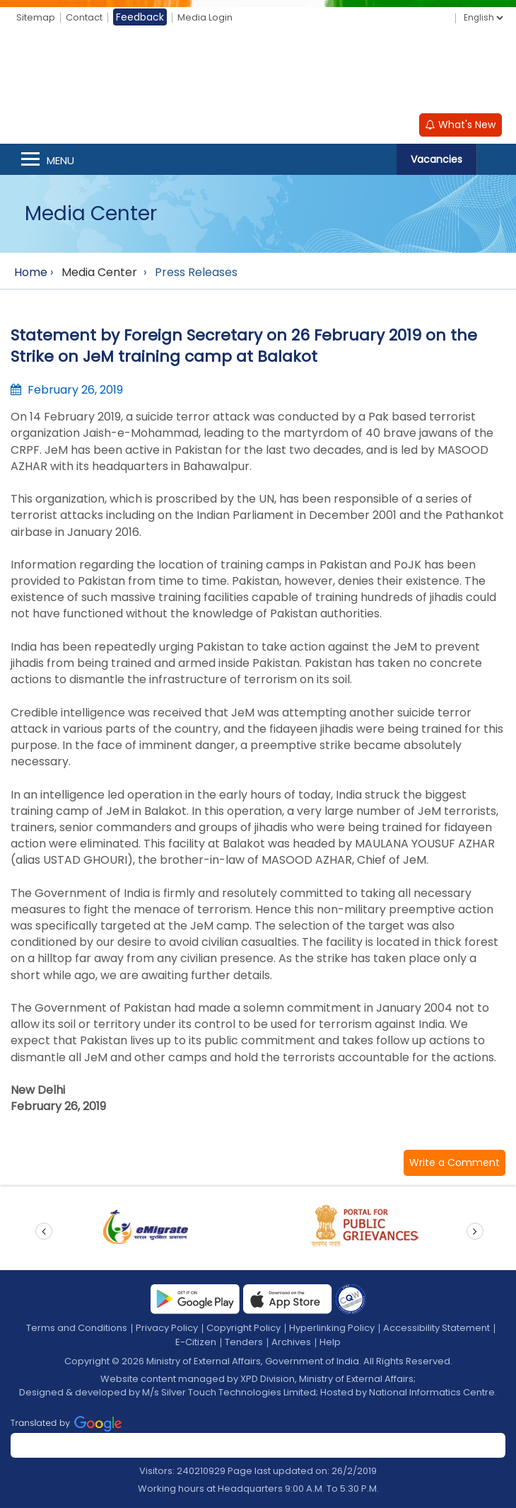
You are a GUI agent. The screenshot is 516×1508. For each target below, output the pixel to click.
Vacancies (436, 159)
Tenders (244, 1342)
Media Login (205, 17)
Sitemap (35, 17)
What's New (461, 125)
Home (30, 272)
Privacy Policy (167, 1328)
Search (496, 159)
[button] (454, 1163)
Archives (291, 1342)
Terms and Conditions (76, 1328)
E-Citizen (195, 1342)
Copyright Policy (243, 1328)
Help (330, 1342)
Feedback (140, 17)
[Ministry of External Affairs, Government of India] (258, 71)
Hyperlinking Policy (332, 1328)
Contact (84, 17)
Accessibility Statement (436, 1328)
